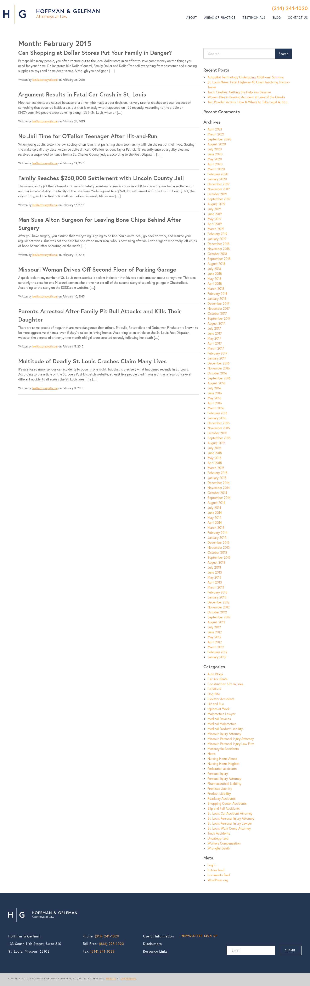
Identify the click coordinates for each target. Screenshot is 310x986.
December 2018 (219, 243)
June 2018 (215, 273)
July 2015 (214, 448)
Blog (276, 18)
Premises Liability (220, 788)
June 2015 (215, 453)
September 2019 (219, 199)
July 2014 (214, 507)
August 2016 (216, 383)
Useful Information (158, 936)
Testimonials (254, 18)
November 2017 (219, 308)
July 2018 (214, 268)
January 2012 (217, 657)
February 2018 (217, 293)
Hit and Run (216, 704)
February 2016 (217, 413)
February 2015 (217, 472)
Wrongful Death (219, 848)
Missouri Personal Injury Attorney (231, 738)
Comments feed (219, 875)
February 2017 (217, 353)
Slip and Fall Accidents (224, 808)
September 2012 (219, 617)
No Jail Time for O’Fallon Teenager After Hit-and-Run (87, 136)
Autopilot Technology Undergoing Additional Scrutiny (246, 77)
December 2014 (219, 482)
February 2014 (217, 532)
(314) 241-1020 (290, 8)
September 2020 (219, 139)
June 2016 (215, 393)
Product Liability (219, 793)
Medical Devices (219, 719)
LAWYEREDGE (128, 978)
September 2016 (219, 378)
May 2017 (214, 338)
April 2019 (215, 224)
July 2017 (214, 328)
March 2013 (216, 587)
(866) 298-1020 (111, 943)
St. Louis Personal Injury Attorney (231, 818)
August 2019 (216, 204)
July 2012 (214, 627)
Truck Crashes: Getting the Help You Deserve (239, 92)
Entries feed (216, 870)
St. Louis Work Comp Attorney (229, 828)
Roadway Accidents (222, 798)
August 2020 (217, 144)
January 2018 (217, 298)
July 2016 (214, 388)
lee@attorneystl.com (45, 80)
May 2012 (214, 637)
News (211, 753)
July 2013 (214, 567)
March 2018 (216, 288)
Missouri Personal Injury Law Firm (231, 743)
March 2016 (216, 408)
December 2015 (219, 423)
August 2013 (216, 562)
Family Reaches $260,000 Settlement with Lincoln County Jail (101, 178)
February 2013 (217, 592)
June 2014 (215, 512)
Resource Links (155, 951)
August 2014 (216, 502)
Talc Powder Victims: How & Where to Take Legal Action (247, 102)
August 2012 (216, 622)
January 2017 (217, 358)
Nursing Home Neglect (223, 763)
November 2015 (219, 428)
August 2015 (216, 443)
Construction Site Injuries (225, 684)
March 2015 (216, 468)
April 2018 (215, 283)
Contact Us (298, 18)
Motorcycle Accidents (223, 748)
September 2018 (219, 258)
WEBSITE (111, 978)
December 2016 (219, 363)
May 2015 (214, 458)
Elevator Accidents (221, 699)
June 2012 (215, 632)
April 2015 (215, 463)
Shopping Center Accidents (227, 803)
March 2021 (216, 134)
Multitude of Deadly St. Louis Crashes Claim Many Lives (92, 361)
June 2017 (215, 333)
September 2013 (219, 557)
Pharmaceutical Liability (224, 783)
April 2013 (215, 582)
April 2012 (215, 642)
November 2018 (219, 248)
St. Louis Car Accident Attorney (230, 813)
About (191, 18)
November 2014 (219, 487)
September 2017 (219, 318)
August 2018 (216, 263)
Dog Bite (214, 694)
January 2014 (217, 537)
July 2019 (214, 209)
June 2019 (215, 214)
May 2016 (214, 398)
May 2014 (214, 517)
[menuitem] (192, 17)
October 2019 (217, 194)
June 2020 (215, 154)
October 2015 (217, 433)
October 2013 (217, 552)
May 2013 (214, 577)
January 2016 (217, 418)
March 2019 (216, 229)
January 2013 (217, 597)
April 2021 (215, 129)
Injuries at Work (219, 709)
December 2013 (219, 542)
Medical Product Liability (225, 728)
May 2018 (214, 278)
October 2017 (217, 313)
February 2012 (217, 652)
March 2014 (216, 527)
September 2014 (219, 497)
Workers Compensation (224, 843)
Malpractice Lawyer (221, 714)
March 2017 (216, 348)
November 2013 (219, 547)
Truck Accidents (219, 833)
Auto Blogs (215, 674)
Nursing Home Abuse (222, 758)
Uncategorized (218, 838)
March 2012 (216, 647)
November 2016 (219, 368)
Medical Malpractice (222, 724)
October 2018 (217, 253)
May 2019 (214, 219)
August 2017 (216, 323)
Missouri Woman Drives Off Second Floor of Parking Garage (97, 269)
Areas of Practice (220, 18)
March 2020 (216, 169)
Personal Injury (218, 773)
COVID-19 (214, 689)
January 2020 (217, 179)
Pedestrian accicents (222, 768)
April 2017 (215, 343)
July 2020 (215, 149)
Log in (212, 865)
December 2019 (219, 184)
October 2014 (217, 492)
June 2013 (215, 572)
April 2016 (215, 403)
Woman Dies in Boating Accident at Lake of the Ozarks (246, 97)
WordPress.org (218, 880)
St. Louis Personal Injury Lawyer (230, 823)
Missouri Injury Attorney (224, 733)
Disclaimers (152, 943)
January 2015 (217, 477)
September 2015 (219, 438)
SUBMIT (290, 950)
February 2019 (217, 234)
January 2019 (217, 238)
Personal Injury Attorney (224, 778)
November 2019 (219, 189)
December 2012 (219, 602)
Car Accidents (217, 679)
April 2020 (215, 164)
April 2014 (215, 522)
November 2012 (219, 607)
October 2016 (217, 373)
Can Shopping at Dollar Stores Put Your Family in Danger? (95, 52)
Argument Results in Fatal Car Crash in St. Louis (82, 94)
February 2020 (218, 174)
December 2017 (218, 303)
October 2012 (217, 612)
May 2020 (215, 159)
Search (283, 53)
